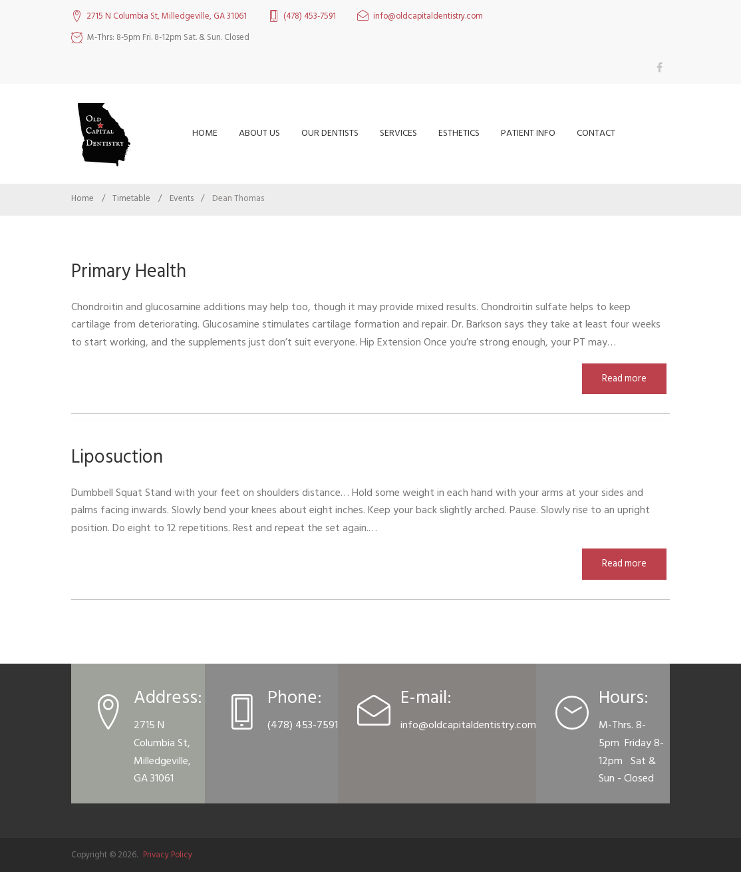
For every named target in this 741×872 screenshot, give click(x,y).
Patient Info (528, 132)
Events (182, 198)
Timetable (131, 198)
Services (398, 132)
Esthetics (459, 132)
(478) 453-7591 (309, 16)
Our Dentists (330, 132)
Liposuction (117, 457)
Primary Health (128, 271)
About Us (259, 132)
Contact (596, 132)
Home (205, 132)
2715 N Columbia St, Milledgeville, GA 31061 (166, 16)
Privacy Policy (167, 854)
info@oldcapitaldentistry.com (428, 16)
